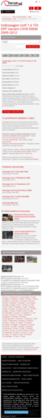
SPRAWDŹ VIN (9, 11)
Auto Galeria (6, 383)
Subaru (17, 332)
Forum (4, 357)
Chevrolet (15, 301)
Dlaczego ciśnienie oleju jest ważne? (13, 143)
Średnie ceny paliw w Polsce (12, 390)
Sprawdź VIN (6, 372)
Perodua (28, 323)
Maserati (28, 315)
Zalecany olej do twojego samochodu (17, 293)
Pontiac (32, 325)
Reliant (22, 326)
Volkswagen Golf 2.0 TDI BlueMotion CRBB (16, 178)
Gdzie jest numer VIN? (16, 357)
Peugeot (7, 325)
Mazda (15, 317)
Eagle (13, 305)
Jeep (13, 311)
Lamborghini (8, 313)
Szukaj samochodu (33, 46)
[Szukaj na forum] (15, 8)
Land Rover (26, 313)
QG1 (14, 88)
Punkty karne (26, 379)
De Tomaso (31, 303)
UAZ (21, 334)
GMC (5, 309)
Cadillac (6, 301)
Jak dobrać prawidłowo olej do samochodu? (16, 136)
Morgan (22, 321)
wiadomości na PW (31, 349)
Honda (12, 309)
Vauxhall (28, 334)
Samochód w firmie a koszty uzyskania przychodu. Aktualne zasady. (24, 217)
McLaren (23, 317)
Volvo (17, 336)
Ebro (19, 305)
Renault (29, 326)
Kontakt (13, 416)
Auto (14, 19)
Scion (13, 330)
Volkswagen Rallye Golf (10, 203)
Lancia (18, 313)
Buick (36, 299)
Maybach (7, 317)
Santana (30, 328)
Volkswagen (8, 336)
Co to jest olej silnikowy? (10, 140)
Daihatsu (22, 303)
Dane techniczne (24, 361)
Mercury (20, 319)
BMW (22, 299)
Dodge (6, 305)
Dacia (6, 303)
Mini (5, 321)
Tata (31, 332)
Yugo (23, 336)
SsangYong (8, 332)
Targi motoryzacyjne (21, 383)
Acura (6, 297)
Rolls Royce (8, 328)
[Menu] (2, 11)
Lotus (20, 315)
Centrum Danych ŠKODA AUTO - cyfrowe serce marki (25, 232)
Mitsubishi (13, 321)
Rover (16, 328)
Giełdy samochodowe (10, 386)
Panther (20, 323)
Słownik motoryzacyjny (22, 372)
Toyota (6, 334)
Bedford (7, 299)
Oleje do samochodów (10, 364)
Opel (13, 323)
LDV (34, 313)
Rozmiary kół (25, 364)
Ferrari (26, 305)
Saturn (6, 330)
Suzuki (24, 332)
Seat (19, 330)
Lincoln (13, 315)
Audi (34, 297)
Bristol (29, 299)
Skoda (26, 330)
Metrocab (29, 319)
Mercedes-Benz (9, 319)
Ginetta (32, 307)
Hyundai (20, 309)
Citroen (32, 301)
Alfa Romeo (14, 297)
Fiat (33, 305)
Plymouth (24, 325)
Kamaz (19, 311)
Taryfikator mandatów (11, 379)
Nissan (6, 323)
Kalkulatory (6, 368)
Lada (31, 311)
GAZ (25, 307)
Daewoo (13, 303)
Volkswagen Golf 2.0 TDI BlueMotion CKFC (16, 184)
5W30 (20, 91)
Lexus (6, 315)
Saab (22, 328)
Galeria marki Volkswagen (15, 252)
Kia (26, 311)
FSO (11, 307)
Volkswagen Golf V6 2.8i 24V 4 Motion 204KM (17, 190)
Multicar (30, 321)
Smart (33, 330)
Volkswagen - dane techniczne (12, 111)
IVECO (34, 309)
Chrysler (24, 301)
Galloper (18, 307)
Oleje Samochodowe (31, 159)
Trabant (14, 334)
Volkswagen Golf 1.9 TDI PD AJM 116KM (15, 172)
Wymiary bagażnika (9, 361)
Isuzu (27, 309)
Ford (5, 307)
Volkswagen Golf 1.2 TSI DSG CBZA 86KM (15, 197)
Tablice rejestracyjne (31, 375)
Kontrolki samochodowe (11, 375)
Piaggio (15, 325)
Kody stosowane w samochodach (25, 368)
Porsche (7, 326)
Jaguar (6, 311)
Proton (15, 326)
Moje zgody (5, 416)
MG (36, 319)
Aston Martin (25, 297)
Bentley (15, 299)
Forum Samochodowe (19, 17)
